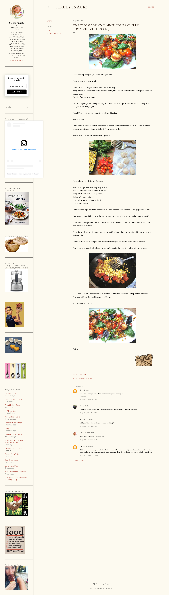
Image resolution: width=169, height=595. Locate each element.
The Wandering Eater (13, 448)
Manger (8, 429)
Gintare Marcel (107, 588)
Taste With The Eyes (13, 399)
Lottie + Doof (10, 393)
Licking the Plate (12, 466)
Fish (48, 30)
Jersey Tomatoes (54, 33)
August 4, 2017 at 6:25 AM (89, 426)
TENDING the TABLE (13, 434)
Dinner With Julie (12, 454)
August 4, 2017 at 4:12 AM (88, 413)
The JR (83, 390)
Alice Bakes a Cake (12, 417)
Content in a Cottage (13, 423)
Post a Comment (79, 460)
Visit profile (16, 61)
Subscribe (17, 92)
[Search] (151, 7)
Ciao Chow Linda (11, 460)
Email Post (82, 375)
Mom (82, 406)
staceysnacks (25, 174)
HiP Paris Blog (11, 411)
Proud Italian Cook (12, 405)
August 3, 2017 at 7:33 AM (89, 399)
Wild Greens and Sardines (15, 472)
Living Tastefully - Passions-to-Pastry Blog (16, 479)
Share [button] (49, 21)
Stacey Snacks (72, 7)
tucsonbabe (85, 446)
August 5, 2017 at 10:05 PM (89, 455)
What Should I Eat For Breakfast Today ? (14, 441)
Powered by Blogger (101, 583)
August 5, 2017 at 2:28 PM (89, 440)
